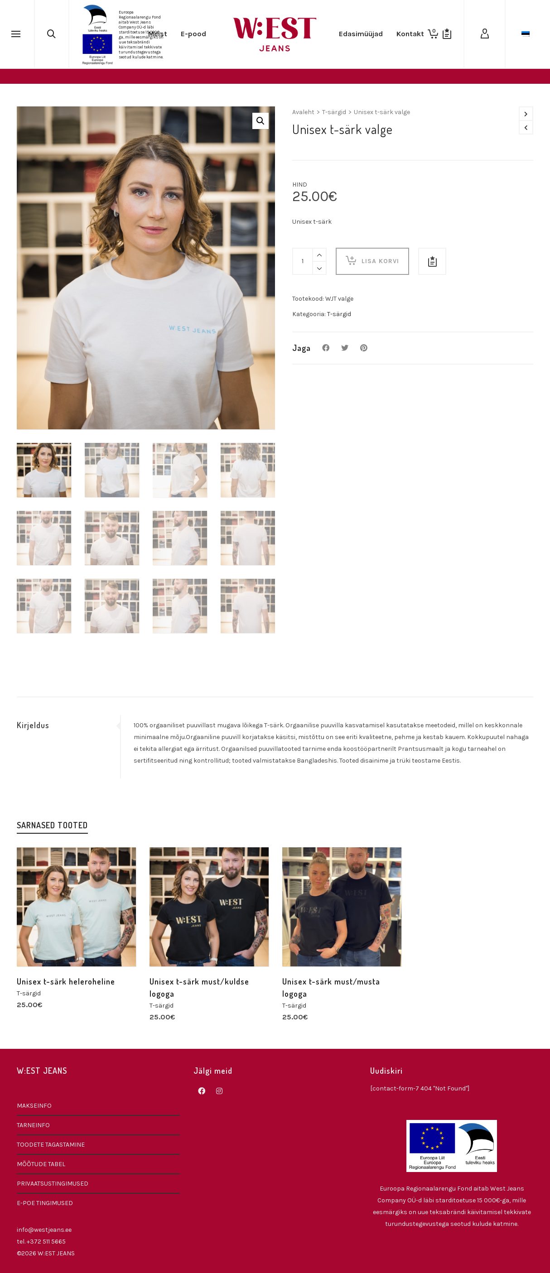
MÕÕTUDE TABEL (41, 1164)
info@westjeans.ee (44, 1230)
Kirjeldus (33, 725)
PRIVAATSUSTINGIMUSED (52, 1183)
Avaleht (303, 112)
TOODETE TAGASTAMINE (51, 1144)
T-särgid (334, 112)
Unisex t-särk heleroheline (66, 981)
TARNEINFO (33, 1125)
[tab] (68, 725)
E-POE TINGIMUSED (45, 1203)
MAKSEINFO (34, 1106)
